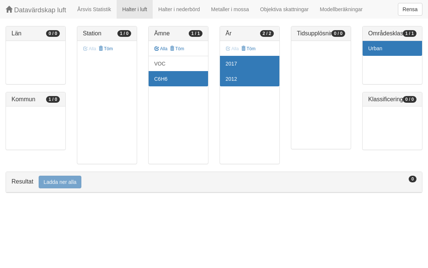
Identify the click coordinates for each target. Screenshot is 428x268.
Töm (105, 48)
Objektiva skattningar (284, 9)
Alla (161, 48)
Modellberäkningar (341, 9)
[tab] (214, 182)
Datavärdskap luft (36, 10)
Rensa (410, 9)
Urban (375, 48)
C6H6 (161, 79)
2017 (231, 64)
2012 (231, 79)
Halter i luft (134, 9)
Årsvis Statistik (94, 9)
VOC (159, 64)
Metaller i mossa (230, 9)
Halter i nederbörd (179, 9)
